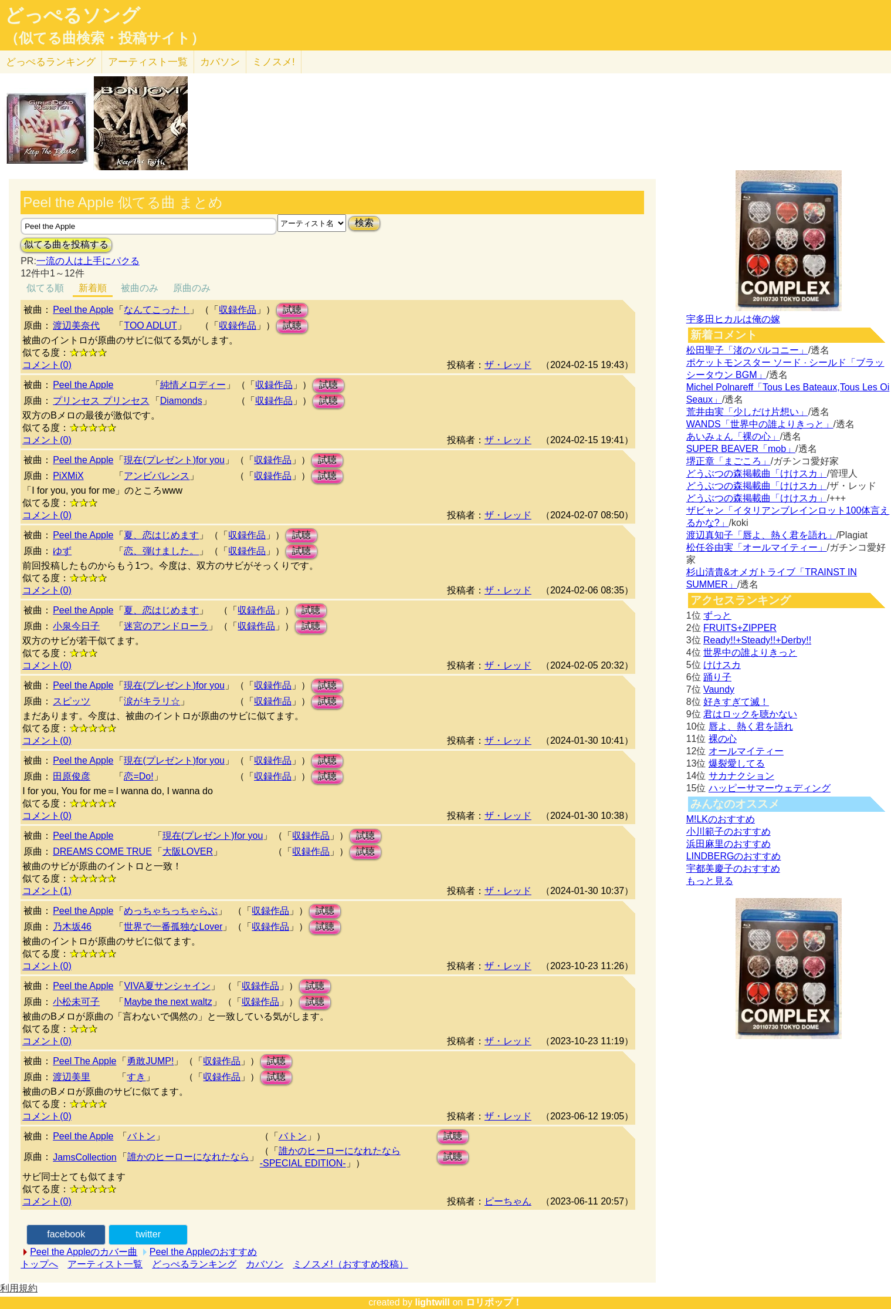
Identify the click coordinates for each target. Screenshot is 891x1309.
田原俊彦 (71, 776)
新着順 (93, 288)
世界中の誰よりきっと (750, 652)
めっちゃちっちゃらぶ (171, 911)
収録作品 (237, 310)
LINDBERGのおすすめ (733, 856)
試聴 (292, 310)
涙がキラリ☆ (152, 701)
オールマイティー (746, 751)
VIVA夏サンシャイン (167, 986)
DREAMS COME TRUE (102, 851)
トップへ (39, 1264)
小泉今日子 (76, 626)
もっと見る (709, 881)
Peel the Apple (83, 310)
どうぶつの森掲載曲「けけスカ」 (756, 473)
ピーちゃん (508, 1201)
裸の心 (723, 739)
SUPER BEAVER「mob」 (740, 449)
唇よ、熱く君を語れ (751, 726)
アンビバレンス (156, 476)
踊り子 (717, 677)
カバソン (220, 62)
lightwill (432, 1302)
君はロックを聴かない (750, 714)
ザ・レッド (508, 365)
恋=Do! (138, 776)
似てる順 (45, 288)
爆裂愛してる (737, 763)
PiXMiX (68, 476)
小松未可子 (76, 1002)
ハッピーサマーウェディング (770, 788)
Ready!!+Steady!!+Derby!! (757, 640)
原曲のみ (192, 288)
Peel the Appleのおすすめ (203, 1252)
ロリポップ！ (494, 1302)
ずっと (717, 615)
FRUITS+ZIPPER (740, 628)
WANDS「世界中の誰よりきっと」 (760, 424)
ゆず (62, 551)
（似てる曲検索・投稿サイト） (105, 38)
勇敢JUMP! (150, 1061)
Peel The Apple (84, 1061)
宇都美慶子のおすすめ (733, 868)
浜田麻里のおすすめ (728, 844)
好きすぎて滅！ (736, 702)
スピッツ (71, 701)
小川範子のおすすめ (728, 831)
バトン (141, 1136)
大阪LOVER (187, 851)
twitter (148, 1234)
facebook (66, 1234)
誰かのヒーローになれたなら (188, 1157)
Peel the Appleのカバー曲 (83, 1252)
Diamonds (181, 401)
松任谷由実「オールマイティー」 (756, 547)
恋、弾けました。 (161, 551)
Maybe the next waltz (168, 1002)
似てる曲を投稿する (66, 244)
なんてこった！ (156, 310)
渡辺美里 (71, 1077)
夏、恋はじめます (161, 535)
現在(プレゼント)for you (174, 460)
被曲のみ (139, 288)
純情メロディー (193, 385)
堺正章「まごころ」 (728, 461)
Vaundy (718, 689)
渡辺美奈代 (76, 325)
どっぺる (51, 62)
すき (136, 1077)
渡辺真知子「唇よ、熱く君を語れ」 (761, 535)
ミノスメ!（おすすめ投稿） (350, 1264)
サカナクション (741, 776)
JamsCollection (84, 1157)
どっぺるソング (72, 15)
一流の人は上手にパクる (88, 261)
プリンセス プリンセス (101, 401)
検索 (364, 223)
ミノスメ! (273, 62)
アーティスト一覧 (105, 1264)
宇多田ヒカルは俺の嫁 (733, 319)
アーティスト (148, 62)
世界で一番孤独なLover (173, 927)
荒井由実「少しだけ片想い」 (747, 412)
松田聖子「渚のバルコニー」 (747, 350)
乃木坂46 (72, 927)
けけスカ (722, 665)
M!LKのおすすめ (720, 819)
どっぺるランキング (194, 1264)
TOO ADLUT (150, 325)
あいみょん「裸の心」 (733, 436)
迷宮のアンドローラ (166, 626)
